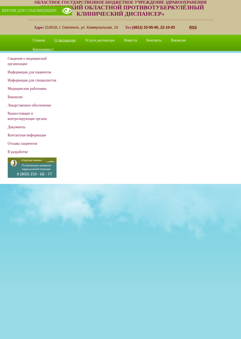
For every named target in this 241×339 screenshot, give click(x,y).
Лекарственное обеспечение (29, 105)
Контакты (153, 40)
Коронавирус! (43, 49)
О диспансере (65, 40)
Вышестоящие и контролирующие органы (27, 116)
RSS (193, 27)
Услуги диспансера (100, 40)
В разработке (18, 152)
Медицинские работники (27, 89)
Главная (39, 40)
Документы (17, 127)
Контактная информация (27, 135)
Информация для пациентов (29, 72)
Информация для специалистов (32, 80)
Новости (130, 40)
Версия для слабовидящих (29, 11)
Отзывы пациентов (22, 143)
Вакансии (178, 40)
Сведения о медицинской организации (27, 61)
